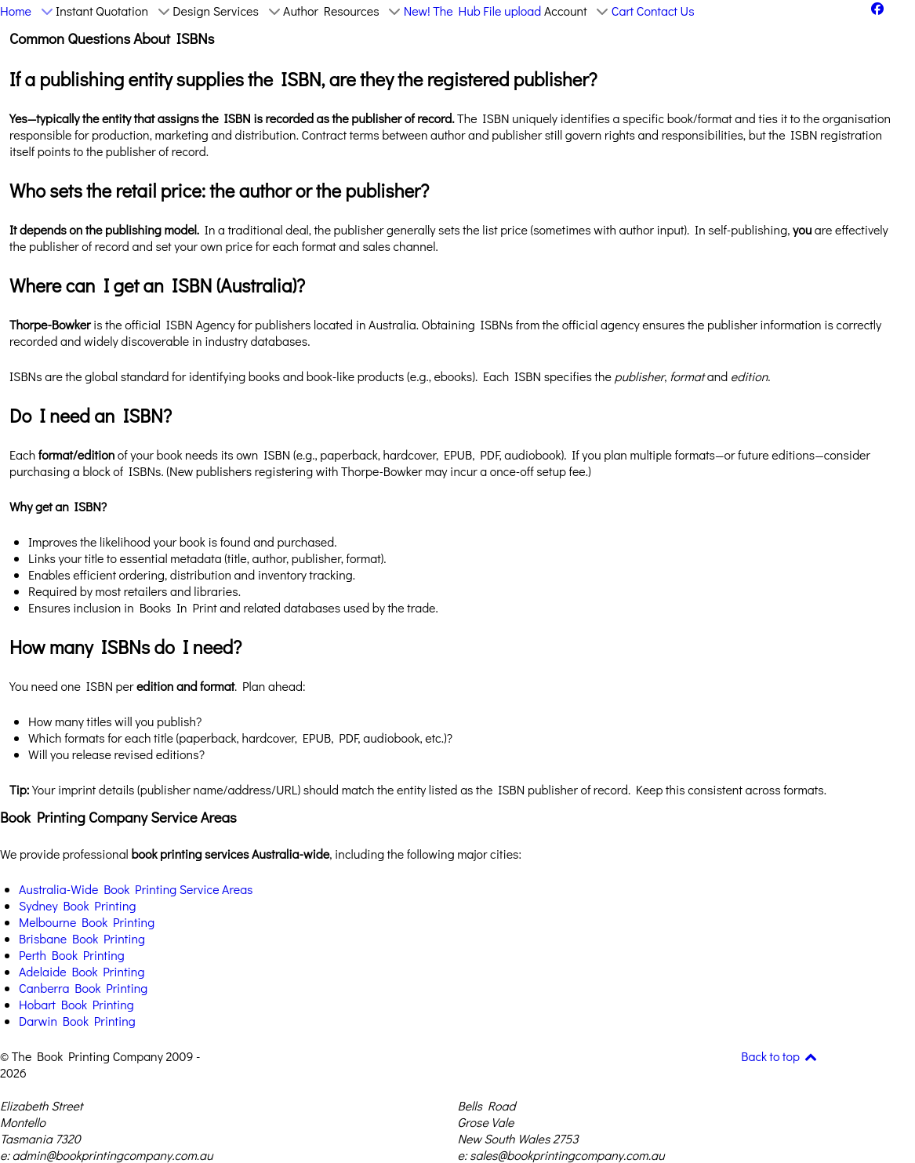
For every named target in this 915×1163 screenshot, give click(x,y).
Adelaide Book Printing (81, 971)
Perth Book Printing (72, 955)
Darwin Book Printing (77, 1020)
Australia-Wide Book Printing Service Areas (136, 889)
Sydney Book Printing (77, 905)
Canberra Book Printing (83, 987)
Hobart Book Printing (76, 1004)
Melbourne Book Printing (86, 922)
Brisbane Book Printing (82, 938)
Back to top (780, 1056)
